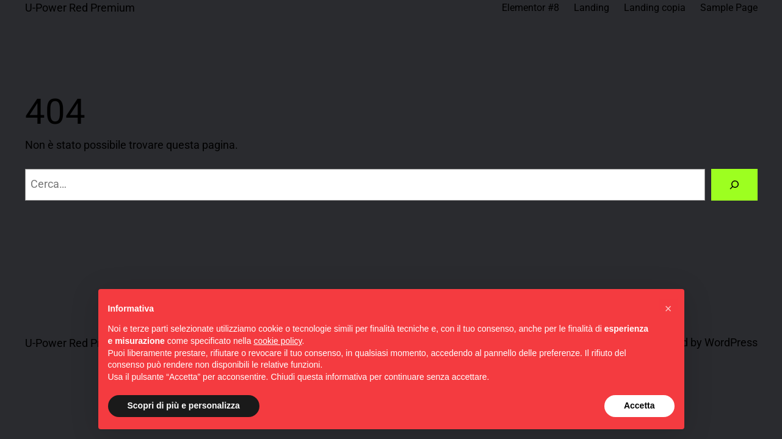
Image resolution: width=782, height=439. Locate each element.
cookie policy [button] (277, 341)
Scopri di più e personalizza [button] (184, 405)
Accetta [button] (639, 405)
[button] (668, 308)
